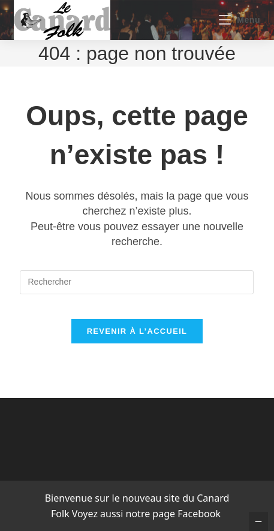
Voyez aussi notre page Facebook (146, 513)
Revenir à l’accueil (137, 331)
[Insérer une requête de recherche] (137, 282)
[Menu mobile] (239, 20)
